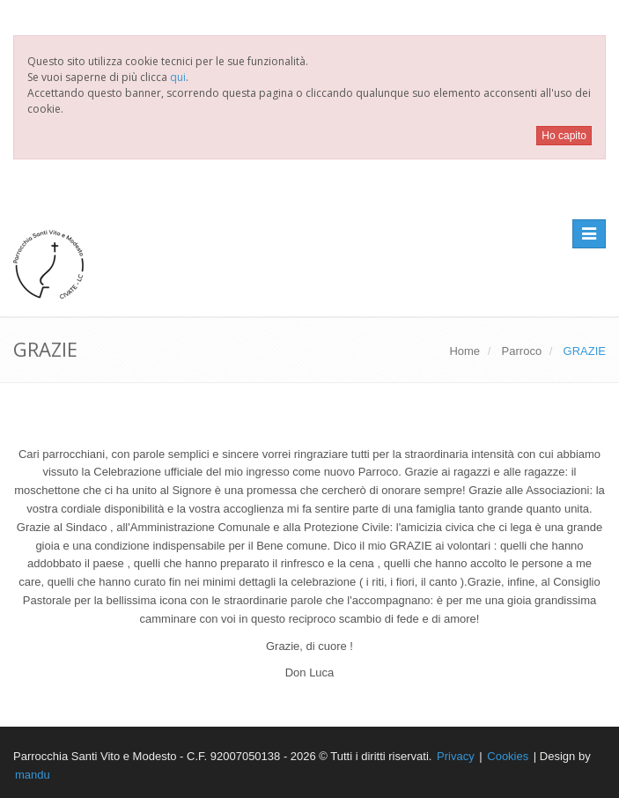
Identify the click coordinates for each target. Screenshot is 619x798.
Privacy (456, 756)
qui (178, 77)
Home (464, 351)
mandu (32, 774)
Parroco (522, 351)
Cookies (507, 756)
